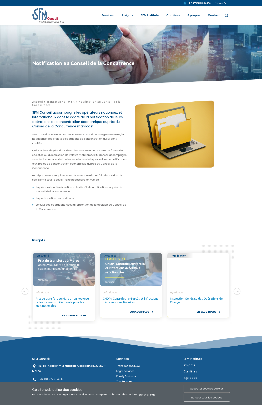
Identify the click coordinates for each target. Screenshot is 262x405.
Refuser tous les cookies (206, 397)
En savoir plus (147, 394)
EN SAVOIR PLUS (74, 315)
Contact (214, 15)
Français (219, 3)
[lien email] (200, 3)
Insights (127, 15)
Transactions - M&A (61, 102)
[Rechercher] (226, 15)
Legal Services (125, 371)
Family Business (126, 376)
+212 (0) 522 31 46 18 (50, 379)
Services (108, 15)
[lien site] (46, 15)
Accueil (37, 102)
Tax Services (124, 381)
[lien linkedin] (185, 3)
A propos (193, 15)
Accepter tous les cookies (207, 388)
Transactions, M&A (128, 366)
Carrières (173, 15)
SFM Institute (150, 15)
